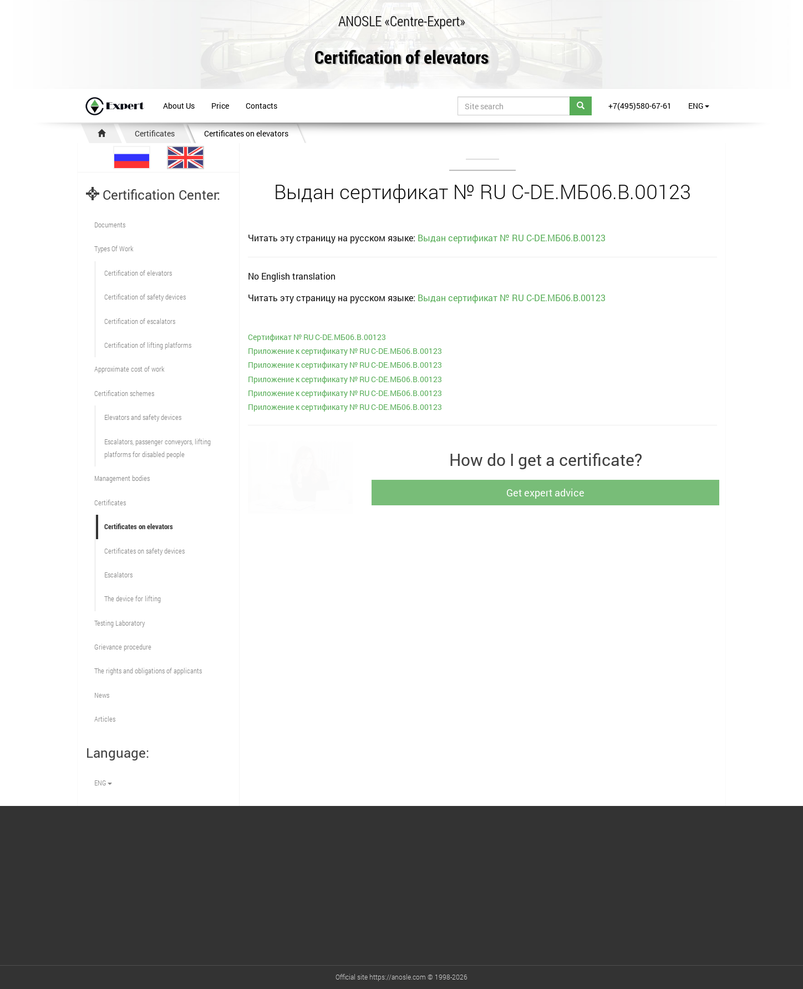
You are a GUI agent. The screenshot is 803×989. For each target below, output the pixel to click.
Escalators (118, 575)
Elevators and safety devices (142, 417)
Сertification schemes (124, 393)
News (101, 695)
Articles (104, 719)
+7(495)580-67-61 (640, 105)
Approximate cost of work (129, 369)
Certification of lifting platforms (147, 345)
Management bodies (122, 478)
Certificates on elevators (246, 133)
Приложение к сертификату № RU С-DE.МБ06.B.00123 (345, 351)
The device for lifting (132, 598)
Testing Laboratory (119, 623)
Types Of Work (113, 248)
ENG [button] (698, 105)
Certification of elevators (401, 58)
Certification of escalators (139, 321)
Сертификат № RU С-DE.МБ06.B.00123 (317, 337)
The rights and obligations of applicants (148, 671)
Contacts (261, 105)
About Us (179, 105)
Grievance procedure (122, 647)
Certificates (155, 133)
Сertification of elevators (138, 273)
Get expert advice (551, 492)
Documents (109, 225)
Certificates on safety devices (144, 551)
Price (220, 105)
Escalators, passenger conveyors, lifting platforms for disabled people (157, 448)
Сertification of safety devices (145, 297)
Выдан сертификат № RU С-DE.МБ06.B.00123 (512, 238)
